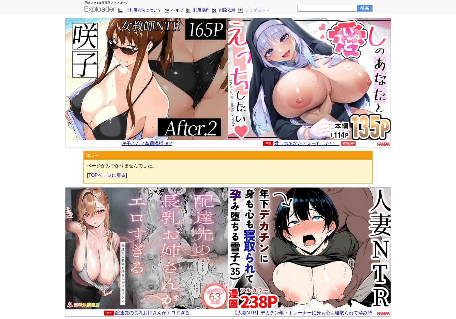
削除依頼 (227, 10)
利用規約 (201, 10)
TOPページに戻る (107, 175)
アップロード (257, 10)
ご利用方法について (143, 10)
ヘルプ (177, 10)
